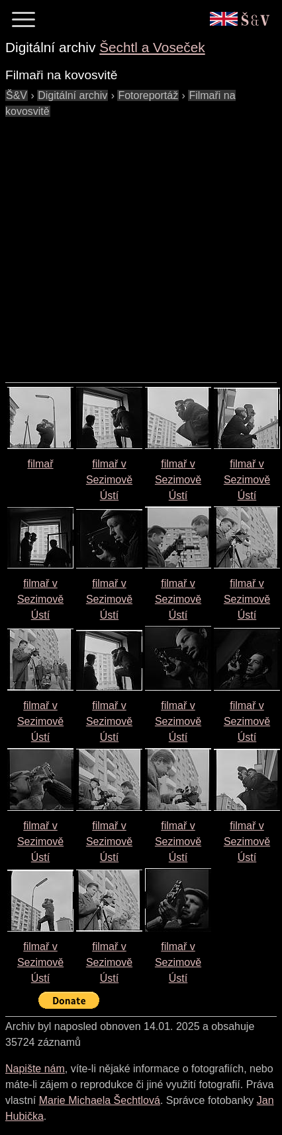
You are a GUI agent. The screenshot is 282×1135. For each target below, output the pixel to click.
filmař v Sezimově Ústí (109, 479)
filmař (40, 463)
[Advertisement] (124, 243)
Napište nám (35, 1068)
